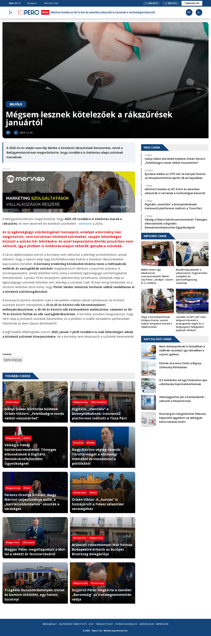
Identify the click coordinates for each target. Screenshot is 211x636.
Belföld (16, 104)
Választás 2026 (50, 3)
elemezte (86, 223)
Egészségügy (13, 360)
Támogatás (191, 3)
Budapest (31, 3)
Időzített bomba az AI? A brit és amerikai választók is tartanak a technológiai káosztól (103, 12)
